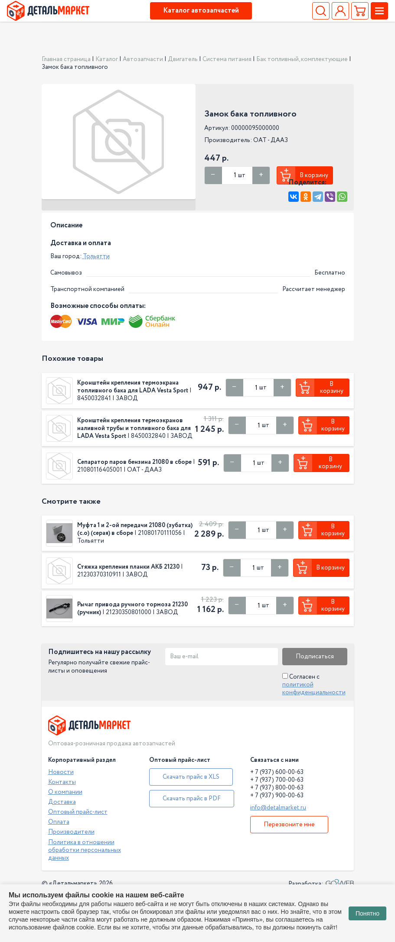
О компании (65, 792)
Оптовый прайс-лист (78, 812)
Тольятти (96, 256)
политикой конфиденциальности (314, 688)
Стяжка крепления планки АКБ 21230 (128, 567)
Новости (61, 772)
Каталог (106, 59)
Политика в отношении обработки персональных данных (84, 850)
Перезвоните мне (289, 824)
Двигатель (183, 59)
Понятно (367, 913)
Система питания (226, 59)
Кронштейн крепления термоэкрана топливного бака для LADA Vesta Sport (132, 387)
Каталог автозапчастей (201, 11)
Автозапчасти (143, 59)
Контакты (62, 782)
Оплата (58, 822)
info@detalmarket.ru (278, 807)
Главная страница (66, 59)
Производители (71, 832)
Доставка (62, 802)
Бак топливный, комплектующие (302, 59)
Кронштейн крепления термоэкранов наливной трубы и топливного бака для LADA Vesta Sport (134, 428)
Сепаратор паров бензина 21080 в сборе (134, 462)
